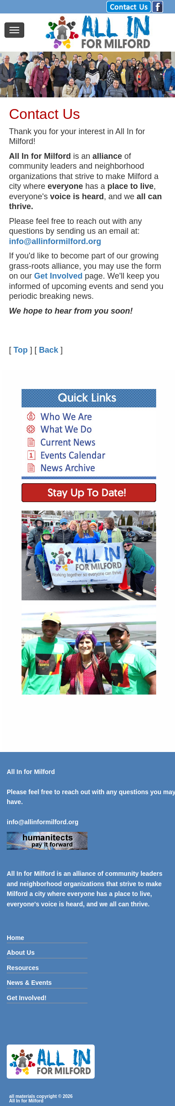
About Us (21, 952)
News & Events (29, 982)
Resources (23, 967)
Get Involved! (27, 997)
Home (15, 937)
